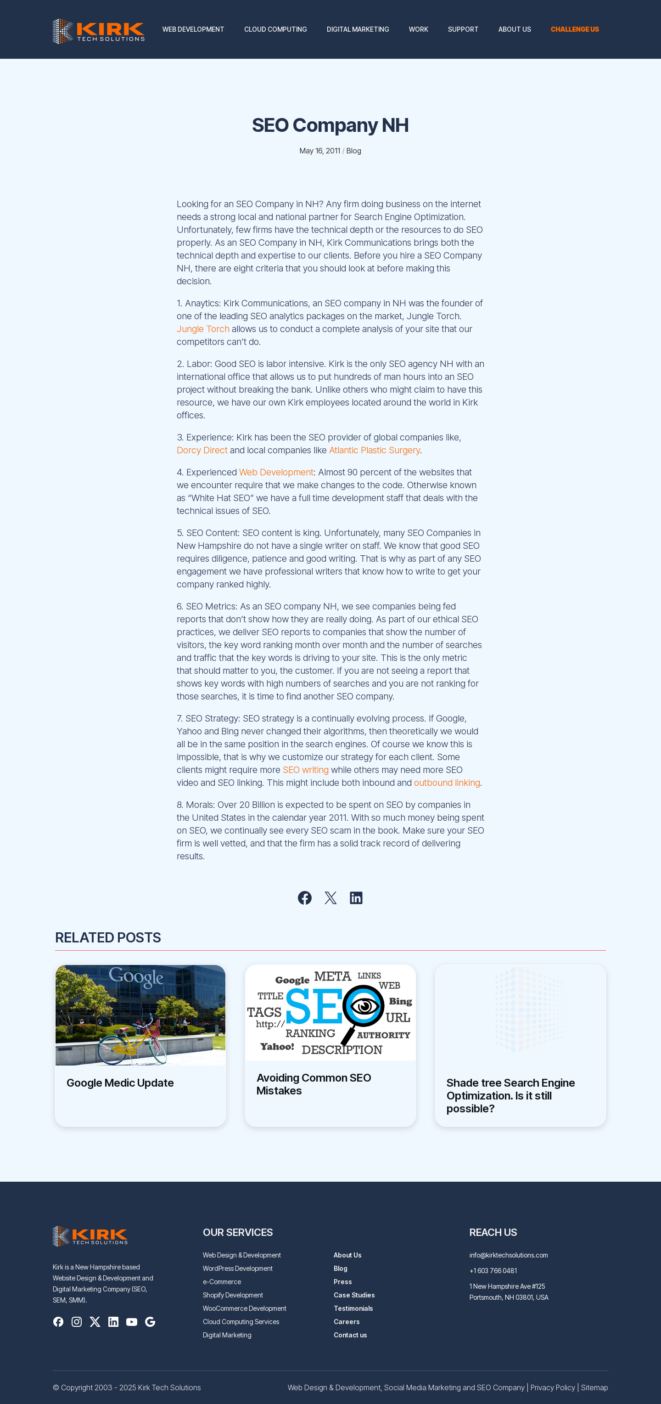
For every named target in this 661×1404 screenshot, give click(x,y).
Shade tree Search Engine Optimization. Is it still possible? (511, 1096)
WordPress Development (238, 1268)
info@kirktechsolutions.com (509, 1255)
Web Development (193, 29)
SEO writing (306, 769)
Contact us (350, 1335)
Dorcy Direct (203, 450)
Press (343, 1282)
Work (418, 29)
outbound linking (447, 782)
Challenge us (575, 29)
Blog (340, 1268)
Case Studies (354, 1295)
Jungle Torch (203, 328)
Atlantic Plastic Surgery (373, 450)
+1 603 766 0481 (493, 1270)
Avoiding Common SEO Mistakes (314, 1084)
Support (463, 29)
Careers (347, 1321)
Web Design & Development (242, 1255)
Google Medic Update (120, 1083)
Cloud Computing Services (241, 1321)
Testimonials (353, 1308)
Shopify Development (233, 1295)
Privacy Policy (553, 1387)
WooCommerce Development (244, 1308)
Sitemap (594, 1387)
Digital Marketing (358, 29)
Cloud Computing (275, 29)
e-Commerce (222, 1282)
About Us (515, 29)
